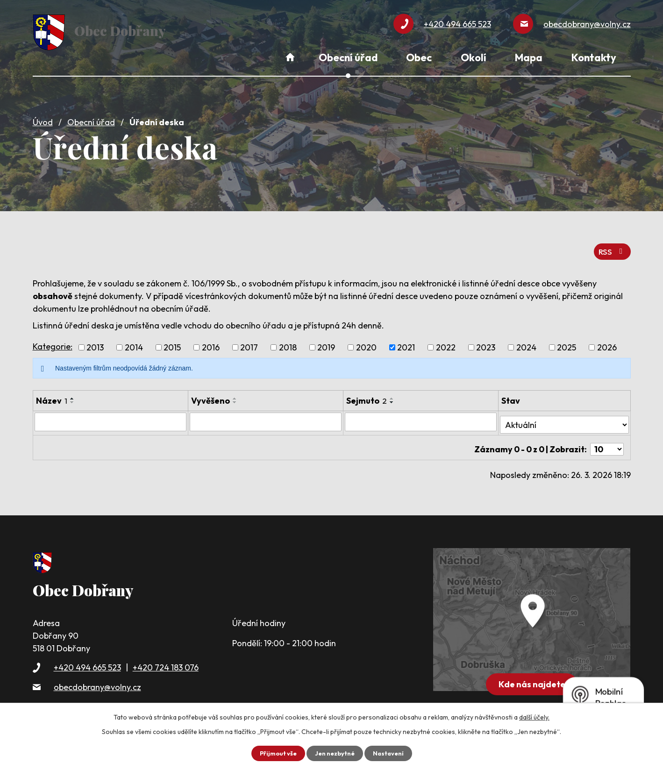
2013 (95, 341)
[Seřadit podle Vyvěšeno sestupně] (235, 397)
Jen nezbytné (335, 753)
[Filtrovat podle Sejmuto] (421, 416)
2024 (526, 341)
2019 (326, 341)
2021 (406, 341)
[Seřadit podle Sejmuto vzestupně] (392, 393)
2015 (172, 341)
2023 (485, 341)
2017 (249, 341)
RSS (611, 245)
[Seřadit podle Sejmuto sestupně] (392, 397)
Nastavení (391, 753)
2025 (566, 341)
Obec (419, 57)
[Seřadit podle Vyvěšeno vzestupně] (235, 393)
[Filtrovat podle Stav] (564, 415)
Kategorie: (52, 340)
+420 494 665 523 (87, 655)
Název (51, 395)
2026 (607, 341)
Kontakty (593, 57)
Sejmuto (366, 395)
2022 (446, 341)
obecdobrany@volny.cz (97, 674)
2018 (288, 341)
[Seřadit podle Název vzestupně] (72, 393)
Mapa (528, 57)
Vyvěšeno (210, 395)
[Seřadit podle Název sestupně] (72, 397)
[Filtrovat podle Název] (110, 416)
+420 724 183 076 (166, 655)
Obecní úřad (91, 118)
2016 (211, 341)
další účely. (534, 716)
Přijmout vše (275, 753)
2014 (134, 341)
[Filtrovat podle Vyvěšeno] (266, 416)
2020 (366, 341)
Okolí (473, 57)
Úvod (43, 118)
